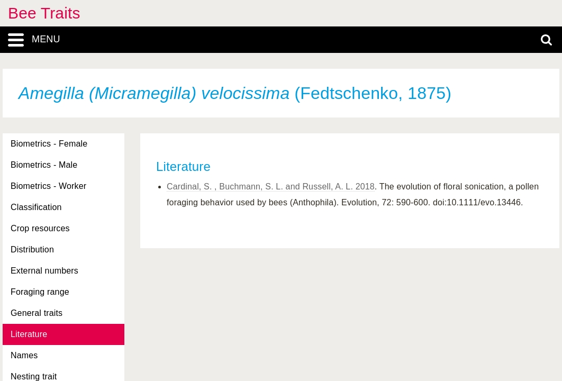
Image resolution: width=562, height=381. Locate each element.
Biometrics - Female (49, 143)
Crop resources (40, 228)
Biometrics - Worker (48, 186)
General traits (36, 313)
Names (24, 355)
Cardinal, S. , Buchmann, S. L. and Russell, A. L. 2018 (271, 186)
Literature (29, 334)
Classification (36, 207)
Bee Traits (44, 13)
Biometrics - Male (44, 164)
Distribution (32, 249)
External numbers (44, 270)
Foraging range (40, 291)
